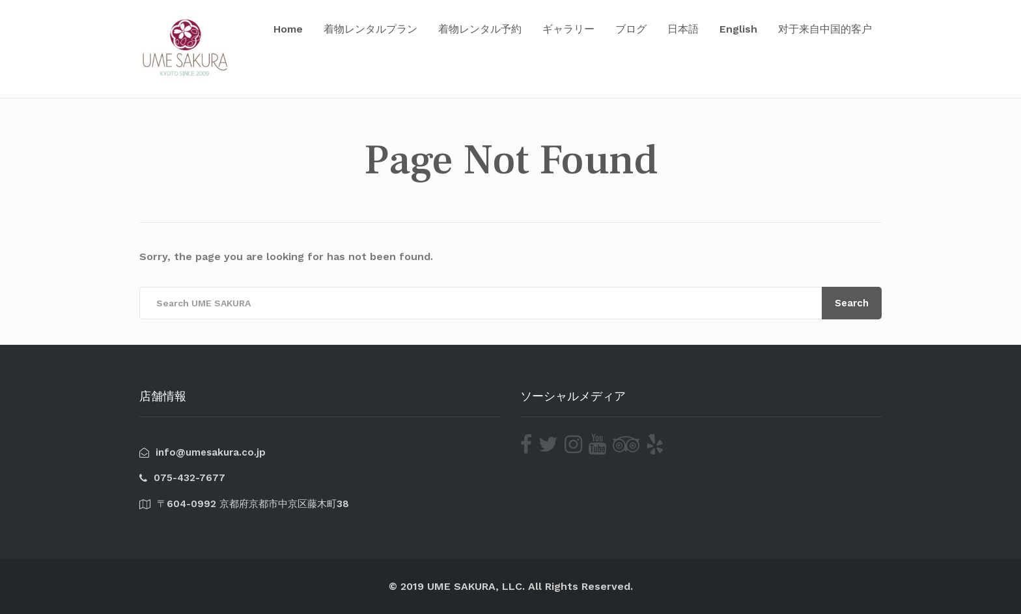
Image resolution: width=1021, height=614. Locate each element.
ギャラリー (568, 29)
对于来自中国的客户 (825, 29)
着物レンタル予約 (480, 29)
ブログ (631, 29)
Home (288, 29)
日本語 (683, 29)
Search (852, 303)
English (738, 29)
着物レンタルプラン (370, 29)
